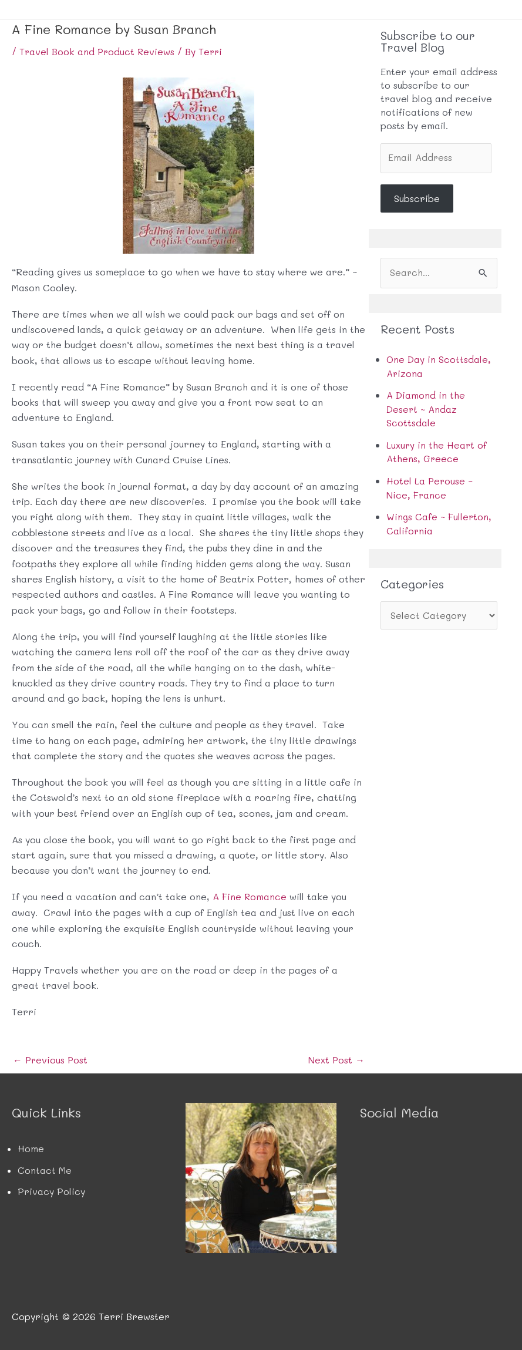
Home (31, 1148)
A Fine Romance (250, 896)
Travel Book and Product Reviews (98, 51)
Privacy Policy (51, 1190)
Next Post (336, 1059)
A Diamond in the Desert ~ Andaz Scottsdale (425, 409)
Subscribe (417, 199)
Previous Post (51, 1059)
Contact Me (45, 1169)
